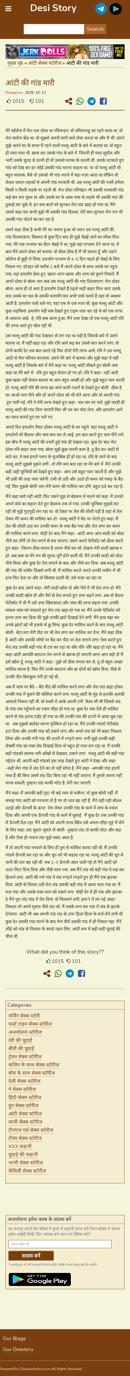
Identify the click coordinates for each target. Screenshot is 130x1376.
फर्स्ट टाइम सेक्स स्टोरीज (30, 1024)
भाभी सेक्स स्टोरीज (25, 1162)
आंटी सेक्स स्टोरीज (44, 63)
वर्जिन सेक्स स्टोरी (24, 1016)
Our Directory (18, 1349)
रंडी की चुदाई (20, 1040)
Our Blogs (14, 1338)
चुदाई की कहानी (23, 1154)
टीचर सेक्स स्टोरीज (25, 1138)
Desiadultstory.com (35, 1369)
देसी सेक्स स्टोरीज (24, 1081)
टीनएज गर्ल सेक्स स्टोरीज (30, 1130)
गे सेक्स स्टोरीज (22, 1089)
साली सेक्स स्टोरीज (25, 1122)
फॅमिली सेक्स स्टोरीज (27, 1171)
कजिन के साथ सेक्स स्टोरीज (33, 1065)
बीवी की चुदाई (21, 1048)
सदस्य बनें (31, 1255)
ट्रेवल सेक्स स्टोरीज (24, 1056)
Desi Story (53, 8)
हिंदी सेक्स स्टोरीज (24, 1097)
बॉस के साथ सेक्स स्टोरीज (31, 1073)
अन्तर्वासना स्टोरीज (25, 1032)
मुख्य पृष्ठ (15, 63)
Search (95, 29)
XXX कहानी (20, 1146)
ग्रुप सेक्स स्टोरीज (23, 1105)
